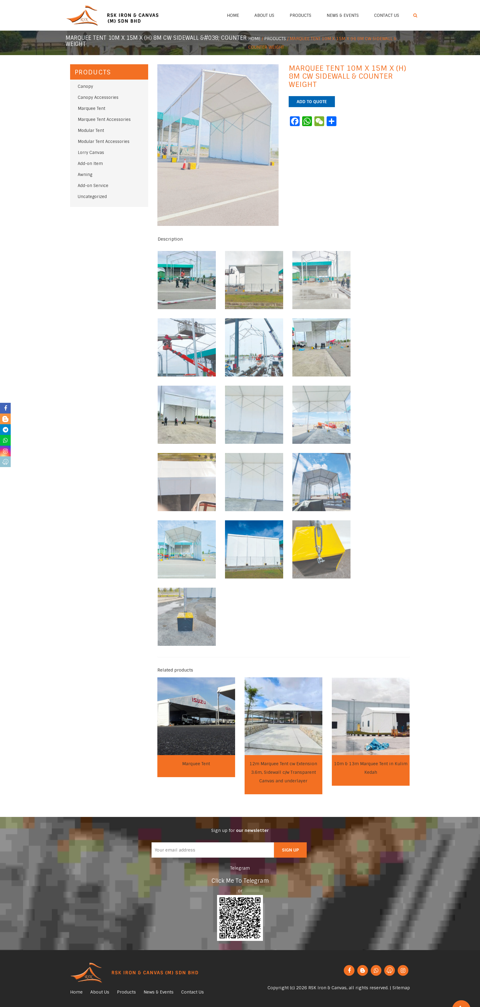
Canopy (85, 86)
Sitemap (401, 987)
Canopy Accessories (98, 97)
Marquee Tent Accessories (104, 119)
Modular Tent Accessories (103, 141)
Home (233, 15)
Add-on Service (93, 185)
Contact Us (386, 15)
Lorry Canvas (91, 152)
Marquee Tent (91, 108)
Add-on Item (90, 163)
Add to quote (312, 101)
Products (300, 15)
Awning (85, 174)
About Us (264, 15)
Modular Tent (91, 130)
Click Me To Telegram (240, 881)
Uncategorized (92, 196)
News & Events (343, 15)
